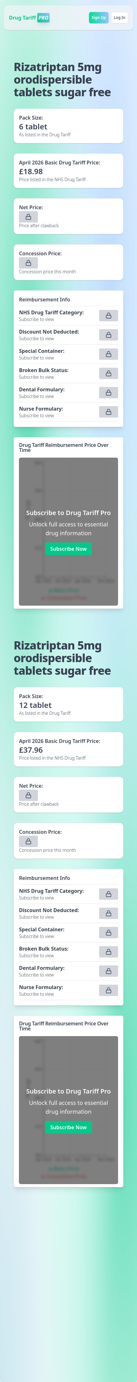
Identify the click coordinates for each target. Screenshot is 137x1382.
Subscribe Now (68, 548)
